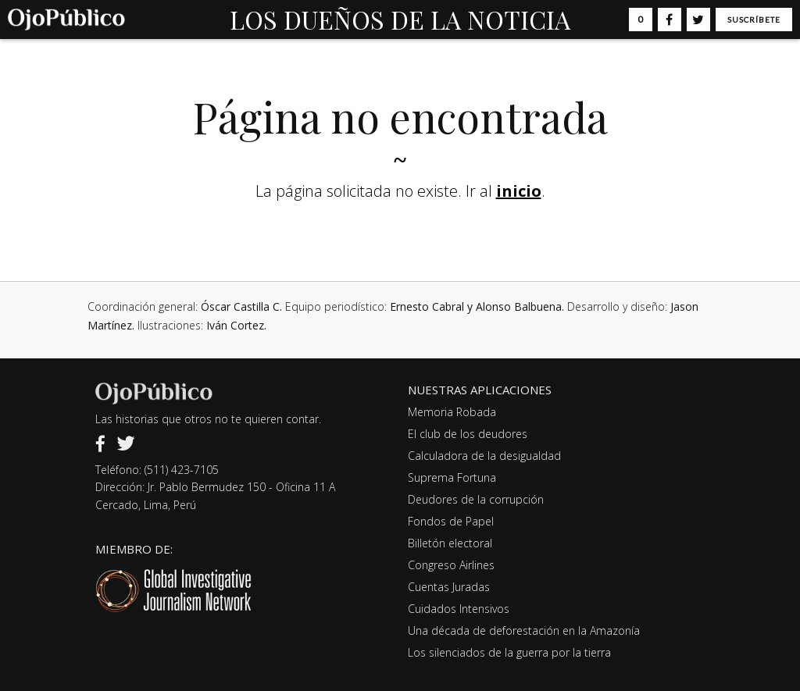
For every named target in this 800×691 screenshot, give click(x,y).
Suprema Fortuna (452, 477)
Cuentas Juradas (449, 586)
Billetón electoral (450, 543)
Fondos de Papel (451, 521)
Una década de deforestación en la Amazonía (524, 630)
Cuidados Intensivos (458, 608)
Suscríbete (753, 19)
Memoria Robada (452, 411)
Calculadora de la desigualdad (484, 455)
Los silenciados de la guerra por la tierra (509, 652)
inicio (518, 190)
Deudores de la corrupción (476, 499)
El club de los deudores (467, 433)
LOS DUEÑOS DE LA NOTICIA (400, 19)
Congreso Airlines (451, 564)
